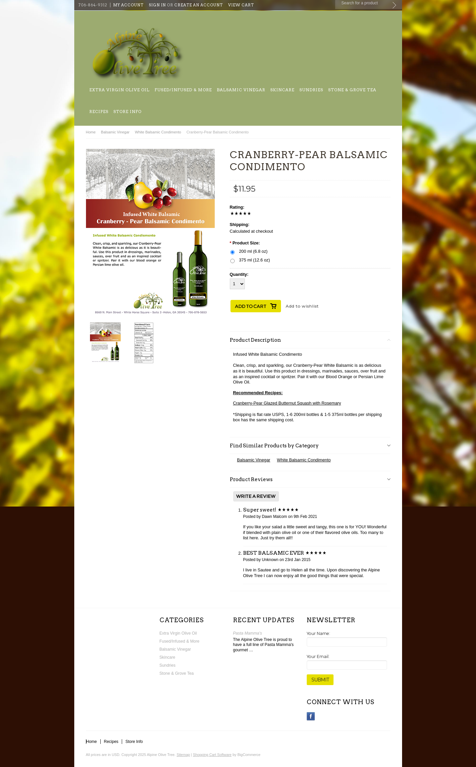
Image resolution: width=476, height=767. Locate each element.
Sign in (157, 5)
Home (91, 132)
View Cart (241, 5)
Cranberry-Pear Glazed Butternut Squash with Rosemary (287, 403)
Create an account (198, 5)
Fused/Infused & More (183, 89)
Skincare (282, 89)
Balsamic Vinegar (241, 89)
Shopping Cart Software (212, 755)
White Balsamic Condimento (158, 132)
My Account (128, 5)
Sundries (311, 89)
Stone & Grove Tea (352, 89)
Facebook (311, 716)
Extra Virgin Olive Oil (119, 89)
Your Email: (318, 656)
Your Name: (318, 633)
